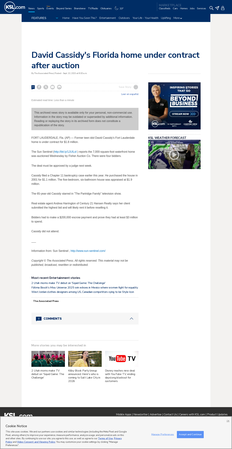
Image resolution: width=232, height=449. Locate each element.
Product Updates (217, 414)
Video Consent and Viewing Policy (36, 442)
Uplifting (166, 18)
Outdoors (124, 18)
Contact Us (170, 414)
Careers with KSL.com (192, 414)
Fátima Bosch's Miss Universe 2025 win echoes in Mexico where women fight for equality (84, 288)
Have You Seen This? (84, 18)
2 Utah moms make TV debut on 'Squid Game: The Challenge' (68, 283)
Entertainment (107, 18)
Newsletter (140, 414)
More (178, 18)
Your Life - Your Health (145, 18)
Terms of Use (105, 438)
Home (66, 18)
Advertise (156, 414)
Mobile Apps (123, 414)
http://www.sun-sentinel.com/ (88, 250)
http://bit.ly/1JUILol (65, 151)
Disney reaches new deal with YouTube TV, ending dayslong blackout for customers (120, 376)
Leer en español (130, 94)
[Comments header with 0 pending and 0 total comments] (85, 319)
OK (228, 421)
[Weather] (120, 10)
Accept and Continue (190, 434)
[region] (116, 432)
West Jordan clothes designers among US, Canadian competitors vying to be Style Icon (82, 292)
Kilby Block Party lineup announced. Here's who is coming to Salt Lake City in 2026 (84, 376)
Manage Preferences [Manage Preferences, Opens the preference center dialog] (162, 434)
